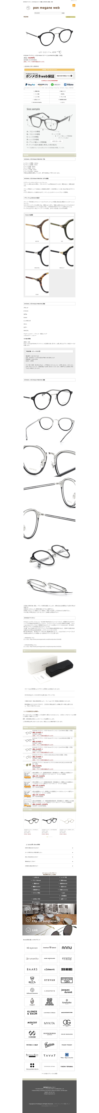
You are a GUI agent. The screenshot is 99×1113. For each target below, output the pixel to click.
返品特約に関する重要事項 (32, 66)
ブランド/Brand (36, 880)
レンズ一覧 (36, 96)
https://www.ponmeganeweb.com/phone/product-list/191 (45, 646)
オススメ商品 (36, 893)
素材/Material (63, 883)
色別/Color (63, 886)
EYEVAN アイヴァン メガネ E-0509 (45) (49, 755)
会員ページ (63, 899)
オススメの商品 (28, 809)
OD (62, 240)
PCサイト (73, 0)
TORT (37, 294)
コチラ (43, 609)
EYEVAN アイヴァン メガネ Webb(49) (49, 829)
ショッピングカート (73, 5)
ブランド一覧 (62, 96)
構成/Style (36, 883)
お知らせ (36, 877)
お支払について (36, 99)
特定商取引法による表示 (49, 874)
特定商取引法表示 (62, 99)
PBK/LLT (62, 267)
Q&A (63, 893)
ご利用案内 (63, 895)
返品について (62, 91)
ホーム (44, 873)
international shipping (37, 102)
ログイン (62, 102)
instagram (36, 902)
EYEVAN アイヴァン (71, 16)
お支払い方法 (36, 899)
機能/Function (36, 886)
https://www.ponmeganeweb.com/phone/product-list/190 (45, 639)
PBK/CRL (37, 267)
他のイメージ (27, 651)
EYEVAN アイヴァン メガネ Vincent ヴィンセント (52, 730)
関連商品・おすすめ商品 (30, 727)
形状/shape (63, 880)
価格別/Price (36, 889)
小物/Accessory (63, 889)
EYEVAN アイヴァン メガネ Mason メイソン (31, 829)
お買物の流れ (36, 91)
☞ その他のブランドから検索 (49, 1073)
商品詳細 (26, 155)
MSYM (37, 240)
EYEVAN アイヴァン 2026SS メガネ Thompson (67, 829)
